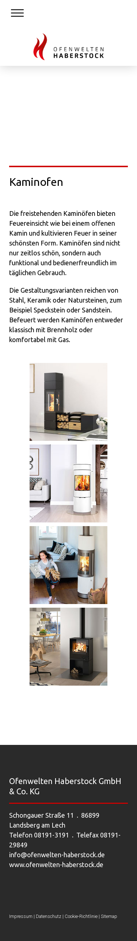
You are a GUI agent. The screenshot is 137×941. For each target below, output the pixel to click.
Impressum (21, 916)
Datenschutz (48, 916)
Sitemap (109, 916)
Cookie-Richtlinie (81, 916)
